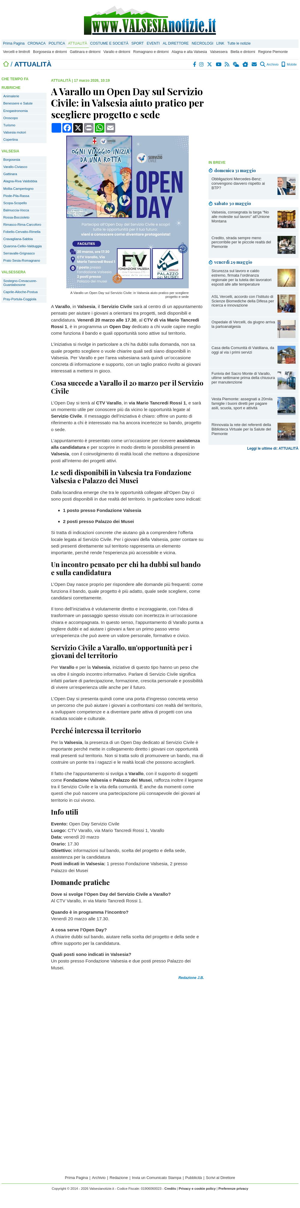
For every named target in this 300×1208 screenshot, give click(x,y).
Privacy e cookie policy (197, 1188)
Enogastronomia (15, 111)
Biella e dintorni (242, 52)
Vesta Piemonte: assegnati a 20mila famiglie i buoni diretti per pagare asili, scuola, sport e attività (242, 403)
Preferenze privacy (233, 1188)
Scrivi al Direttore (220, 1177)
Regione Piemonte (273, 52)
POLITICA (57, 43)
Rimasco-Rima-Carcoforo (22, 224)
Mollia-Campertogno (18, 188)
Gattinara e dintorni (85, 52)
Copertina (10, 139)
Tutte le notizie (239, 43)
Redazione (119, 1177)
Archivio (269, 64)
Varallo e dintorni (117, 52)
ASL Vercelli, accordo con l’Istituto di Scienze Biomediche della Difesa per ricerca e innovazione (243, 301)
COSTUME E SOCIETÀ (109, 43)
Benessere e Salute (18, 103)
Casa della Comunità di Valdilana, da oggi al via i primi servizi (243, 349)
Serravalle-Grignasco (19, 253)
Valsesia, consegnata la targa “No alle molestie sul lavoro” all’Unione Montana (240, 216)
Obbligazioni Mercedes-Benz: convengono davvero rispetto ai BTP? (238, 183)
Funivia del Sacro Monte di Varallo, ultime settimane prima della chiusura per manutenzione (243, 378)
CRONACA (37, 43)
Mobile (289, 64)
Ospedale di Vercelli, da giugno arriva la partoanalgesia (243, 324)
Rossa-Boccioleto (16, 217)
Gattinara (10, 174)
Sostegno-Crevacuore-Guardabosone (20, 283)
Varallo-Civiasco (15, 167)
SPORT (137, 43)
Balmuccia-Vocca (16, 210)
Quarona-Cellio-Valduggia (22, 246)
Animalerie (11, 96)
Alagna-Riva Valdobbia (20, 181)
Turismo (9, 125)
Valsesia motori (14, 132)
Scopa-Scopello (15, 203)
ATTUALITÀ (77, 43)
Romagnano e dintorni (151, 52)
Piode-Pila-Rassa (16, 196)
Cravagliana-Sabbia (18, 239)
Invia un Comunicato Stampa (156, 1177)
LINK (220, 43)
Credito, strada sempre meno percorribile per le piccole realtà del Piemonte (241, 242)
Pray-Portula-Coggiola (19, 299)
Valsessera (218, 52)
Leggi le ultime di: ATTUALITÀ (272, 448)
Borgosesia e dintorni (50, 52)
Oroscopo (10, 118)
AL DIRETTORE (176, 43)
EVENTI (153, 43)
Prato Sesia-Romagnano (21, 260)
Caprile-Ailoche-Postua (20, 292)
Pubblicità (193, 1177)
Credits (170, 1188)
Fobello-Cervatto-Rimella (21, 232)
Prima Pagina (14, 43)
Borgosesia (11, 159)
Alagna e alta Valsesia (189, 52)
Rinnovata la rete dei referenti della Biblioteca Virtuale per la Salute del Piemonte (241, 429)
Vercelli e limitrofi (16, 52)
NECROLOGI (202, 43)
